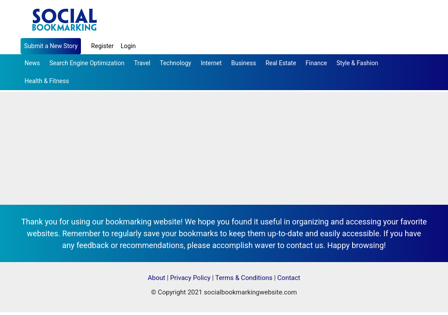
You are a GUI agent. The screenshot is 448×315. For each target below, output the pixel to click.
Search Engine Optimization (86, 63)
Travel (142, 63)
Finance (316, 63)
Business (243, 63)
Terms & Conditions (244, 278)
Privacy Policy (190, 278)
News (32, 63)
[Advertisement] (224, 139)
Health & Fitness (46, 80)
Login (128, 45)
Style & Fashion (357, 63)
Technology (175, 63)
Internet (211, 63)
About (156, 278)
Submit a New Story (50, 45)
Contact (288, 278)
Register (102, 45)
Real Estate (281, 63)
